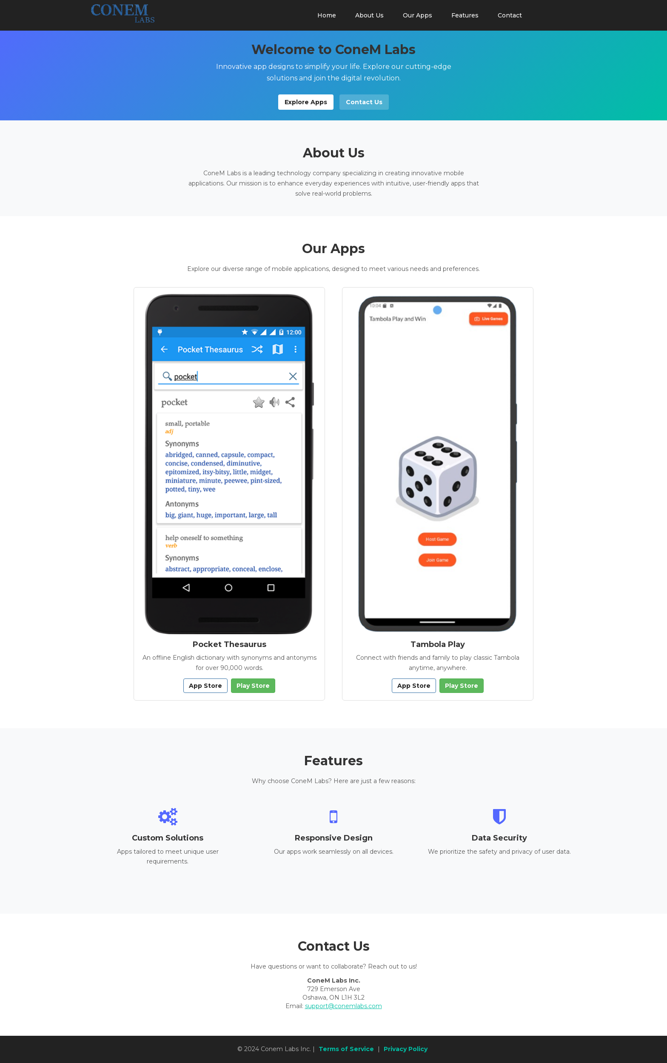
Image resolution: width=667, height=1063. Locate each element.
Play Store (253, 686)
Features (465, 15)
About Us (369, 15)
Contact (510, 15)
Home (326, 15)
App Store (205, 686)
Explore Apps (306, 102)
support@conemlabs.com (343, 1006)
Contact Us (364, 102)
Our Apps (417, 15)
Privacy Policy (406, 1049)
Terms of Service (346, 1049)
